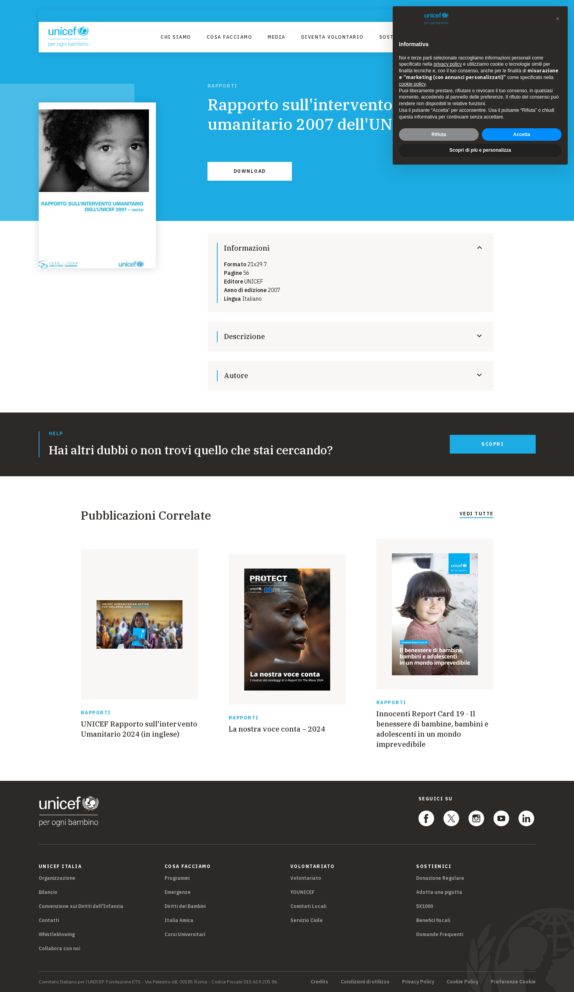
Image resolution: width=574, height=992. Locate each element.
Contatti (49, 920)
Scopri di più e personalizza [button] (480, 150)
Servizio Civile (306, 920)
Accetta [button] (521, 134)
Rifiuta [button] (438, 134)
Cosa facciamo (229, 37)
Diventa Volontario (332, 37)
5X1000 (424, 906)
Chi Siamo (176, 37)
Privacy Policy (418, 981)
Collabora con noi (59, 948)
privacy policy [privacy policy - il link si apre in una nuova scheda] (448, 64)
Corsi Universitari (185, 934)
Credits (319, 981)
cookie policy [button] (412, 84)
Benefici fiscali (433, 920)
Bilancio (48, 892)
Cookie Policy (462, 981)
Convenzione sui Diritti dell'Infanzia (81, 906)
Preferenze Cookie (513, 981)
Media (277, 37)
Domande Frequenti (439, 934)
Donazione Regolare (440, 878)
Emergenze (178, 892)
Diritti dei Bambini (185, 906)
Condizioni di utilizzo (365, 981)
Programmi (177, 878)
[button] (557, 19)
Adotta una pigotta (439, 892)
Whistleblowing (57, 934)
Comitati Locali (308, 906)
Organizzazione (57, 878)
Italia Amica (179, 920)
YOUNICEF (302, 892)
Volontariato (305, 878)
